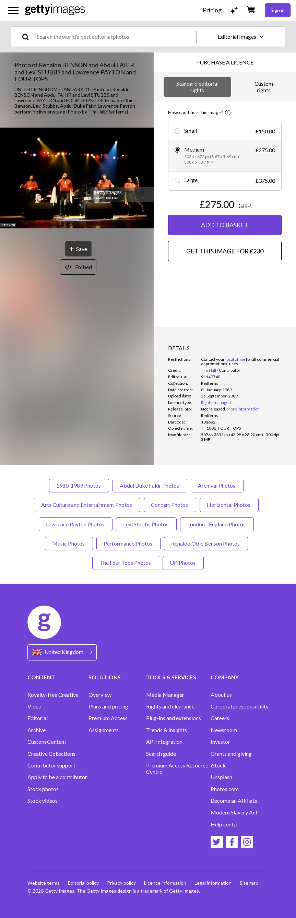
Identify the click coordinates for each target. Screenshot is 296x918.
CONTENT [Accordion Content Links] (41, 677)
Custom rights (263, 86)
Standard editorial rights (197, 86)
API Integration (164, 742)
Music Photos (69, 543)
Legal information (213, 883)
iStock (218, 765)
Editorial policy (83, 883)
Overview (99, 695)
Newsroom (224, 730)
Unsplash (221, 777)
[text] (115, 36)
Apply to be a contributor (57, 777)
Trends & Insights (166, 730)
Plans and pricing (108, 706)
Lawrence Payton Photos (75, 524)
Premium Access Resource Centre (177, 768)
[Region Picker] (62, 652)
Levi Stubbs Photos (146, 524)
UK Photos (183, 562)
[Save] (78, 249)
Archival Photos (217, 485)
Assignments (103, 730)
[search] (28, 36)
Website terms (43, 883)
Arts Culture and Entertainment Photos (87, 504)
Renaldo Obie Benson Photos (206, 543)
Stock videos (42, 801)
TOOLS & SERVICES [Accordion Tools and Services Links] (171, 677)
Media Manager (165, 695)
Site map (249, 883)
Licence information (165, 883)
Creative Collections (51, 754)
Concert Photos (170, 504)
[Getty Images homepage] (55, 10)
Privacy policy (121, 883)
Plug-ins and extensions (173, 718)
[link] (213, 409)
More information (243, 409)
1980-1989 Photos (79, 485)
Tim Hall (208, 370)
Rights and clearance (170, 706)
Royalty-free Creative (53, 695)
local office (235, 359)
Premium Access (108, 718)
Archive (36, 730)
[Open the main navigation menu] (13, 10)
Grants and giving (231, 754)
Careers (220, 718)
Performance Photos (128, 543)
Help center (224, 824)
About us (221, 695)
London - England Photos (217, 524)
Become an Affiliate (234, 801)
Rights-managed (216, 402)
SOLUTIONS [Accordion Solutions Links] (104, 677)
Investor (220, 742)
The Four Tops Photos (125, 562)
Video (34, 706)
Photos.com (225, 789)
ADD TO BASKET (225, 225)
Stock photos (43, 789)
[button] (77, 179)
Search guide (161, 754)
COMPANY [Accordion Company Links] (225, 677)
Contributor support (51, 765)
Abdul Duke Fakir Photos (150, 485)
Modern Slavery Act (234, 812)
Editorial (37, 718)
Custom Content (46, 742)
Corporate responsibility (240, 706)
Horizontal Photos (229, 504)
